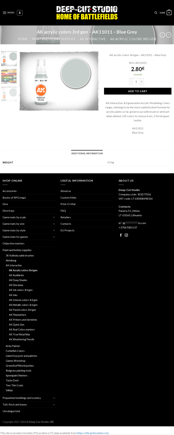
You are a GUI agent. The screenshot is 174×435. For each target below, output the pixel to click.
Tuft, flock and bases (15, 404)
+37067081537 (128, 227)
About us (65, 190)
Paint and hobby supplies (53, 39)
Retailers (65, 217)
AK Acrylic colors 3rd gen (133, 39)
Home (23, 39)
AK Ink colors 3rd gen (21, 290)
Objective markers (13, 243)
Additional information (87, 153)
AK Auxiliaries (16, 275)
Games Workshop (15, 360)
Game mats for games (15, 236)
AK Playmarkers (17, 314)
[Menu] (8, 12)
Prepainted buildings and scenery (22, 397)
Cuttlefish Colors (15, 350)
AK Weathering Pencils (21, 339)
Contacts (65, 223)
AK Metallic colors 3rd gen (23, 304)
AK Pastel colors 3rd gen (22, 309)
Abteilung (11, 260)
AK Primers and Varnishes (23, 319)
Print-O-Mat (68, 204)
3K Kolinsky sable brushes (20, 255)
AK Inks (13, 295)
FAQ (63, 210)
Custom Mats (68, 197)
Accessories (10, 190)
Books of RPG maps (14, 197)
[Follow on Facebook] (120, 235)
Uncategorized (11, 411)
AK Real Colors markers (22, 329)
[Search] (156, 13)
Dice (5, 204)
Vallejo (9, 390)
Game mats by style (14, 230)
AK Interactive (93, 39)
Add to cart (137, 91)
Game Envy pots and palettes (21, 355)
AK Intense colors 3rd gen (23, 300)
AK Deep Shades (18, 280)
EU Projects (67, 230)
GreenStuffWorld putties (20, 365)
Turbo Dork (12, 380)
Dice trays (8, 210)
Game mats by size (13, 223)
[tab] (87, 153)
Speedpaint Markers (16, 375)
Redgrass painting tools (18, 370)
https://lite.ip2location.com (93, 432)
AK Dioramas (16, 285)
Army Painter (13, 346)
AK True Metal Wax (19, 334)
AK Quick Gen (16, 324)
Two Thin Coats (14, 385)
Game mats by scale (14, 217)
